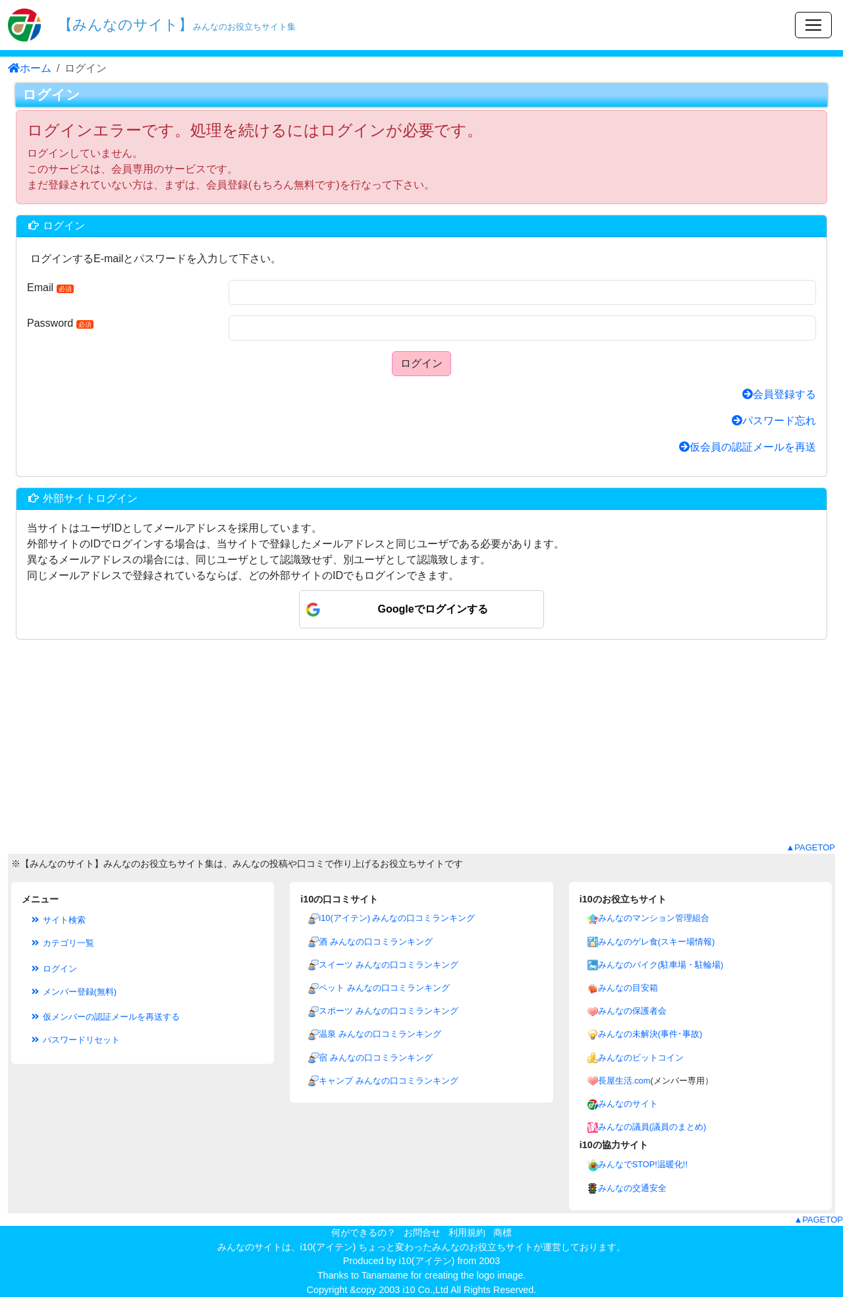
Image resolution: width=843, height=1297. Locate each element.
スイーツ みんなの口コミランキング (388, 965)
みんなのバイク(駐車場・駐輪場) (661, 965)
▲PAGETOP (810, 847)
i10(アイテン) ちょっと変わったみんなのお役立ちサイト (417, 1247)
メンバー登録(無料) (73, 992)
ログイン (421, 363)
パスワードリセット (75, 1040)
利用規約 (467, 1232)
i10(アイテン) (427, 1261)
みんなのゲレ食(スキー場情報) (656, 942)
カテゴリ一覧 (62, 943)
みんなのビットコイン (641, 1057)
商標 (502, 1232)
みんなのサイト (628, 1104)
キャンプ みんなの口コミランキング (388, 1081)
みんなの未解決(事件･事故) (650, 1034)
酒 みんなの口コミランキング (376, 942)
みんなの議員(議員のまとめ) (652, 1127)
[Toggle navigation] (813, 25)
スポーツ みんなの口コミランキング (388, 1011)
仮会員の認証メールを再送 (747, 447)
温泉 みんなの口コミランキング (380, 1034)
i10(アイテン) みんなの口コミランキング (397, 918)
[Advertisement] (421, 749)
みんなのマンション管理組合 (653, 918)
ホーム (29, 68)
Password (60, 323)
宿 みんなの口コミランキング (376, 1057)
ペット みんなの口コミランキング (384, 988)
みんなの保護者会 (632, 1011)
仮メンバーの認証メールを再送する (105, 1017)
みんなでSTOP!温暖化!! (643, 1164)
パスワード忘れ (774, 420)
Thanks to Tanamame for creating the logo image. (421, 1275)
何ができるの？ (363, 1232)
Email (50, 287)
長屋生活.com (624, 1081)
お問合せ (422, 1232)
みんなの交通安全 (632, 1188)
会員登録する (779, 394)
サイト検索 (58, 920)
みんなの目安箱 (628, 988)
